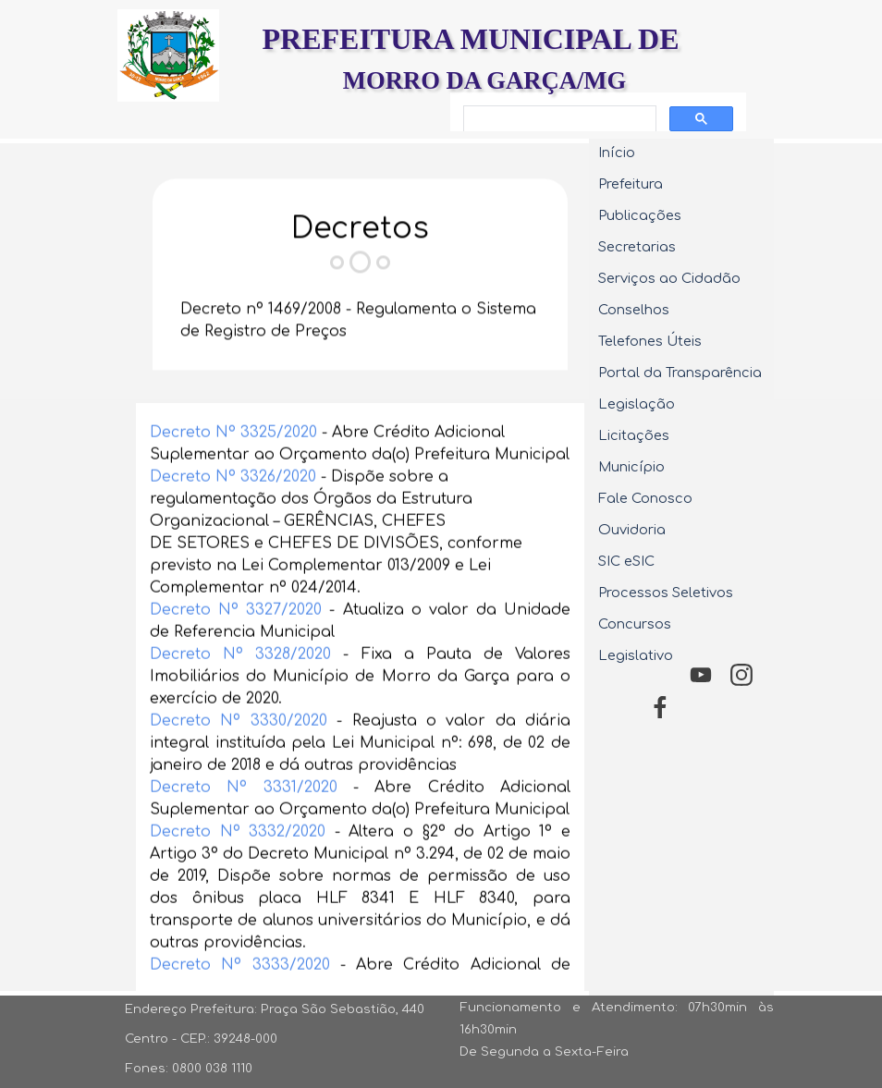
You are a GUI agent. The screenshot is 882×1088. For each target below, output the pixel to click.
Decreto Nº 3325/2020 (233, 464)
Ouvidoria (632, 529)
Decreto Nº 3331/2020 (243, 819)
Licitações (633, 435)
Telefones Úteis (650, 341)
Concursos (634, 624)
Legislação (636, 404)
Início (616, 152)
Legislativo (635, 655)
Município (631, 466)
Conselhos (633, 309)
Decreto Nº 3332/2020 (237, 863)
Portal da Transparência (680, 372)
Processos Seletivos (665, 592)
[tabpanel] (360, 261)
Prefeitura (630, 184)
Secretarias (637, 246)
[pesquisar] (557, 119)
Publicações (639, 215)
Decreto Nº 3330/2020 (238, 752)
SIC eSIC (626, 561)
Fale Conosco (645, 498)
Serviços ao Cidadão (669, 278)
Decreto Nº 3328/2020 (240, 686)
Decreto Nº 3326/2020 (233, 508)
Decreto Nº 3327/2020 (236, 641)
